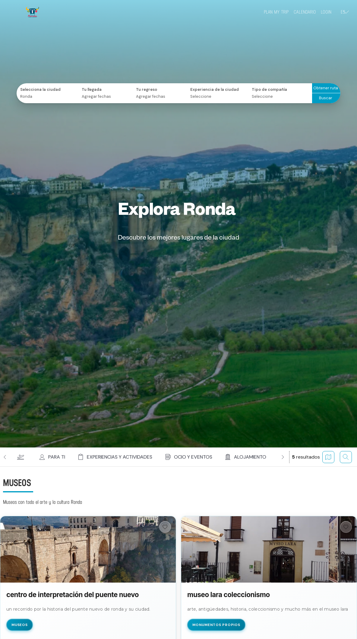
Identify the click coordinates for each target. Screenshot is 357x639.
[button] (20, 457)
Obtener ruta (325, 88)
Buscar (325, 97)
